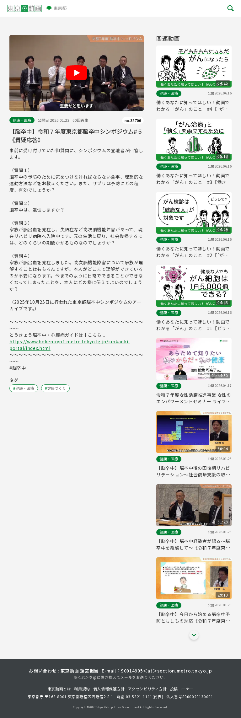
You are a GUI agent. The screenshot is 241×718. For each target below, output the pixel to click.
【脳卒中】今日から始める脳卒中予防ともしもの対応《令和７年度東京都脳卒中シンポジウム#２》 (193, 617)
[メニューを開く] (230, 8)
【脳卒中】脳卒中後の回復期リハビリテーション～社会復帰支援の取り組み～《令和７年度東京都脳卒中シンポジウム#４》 (193, 471)
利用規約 (82, 688)
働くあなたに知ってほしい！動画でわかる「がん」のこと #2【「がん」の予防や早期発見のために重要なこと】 (193, 252)
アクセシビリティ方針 (147, 688)
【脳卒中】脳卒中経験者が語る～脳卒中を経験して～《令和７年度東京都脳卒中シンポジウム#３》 (193, 544)
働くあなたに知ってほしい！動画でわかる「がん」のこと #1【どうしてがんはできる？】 (193, 325)
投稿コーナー (182, 688)
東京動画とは (59, 688)
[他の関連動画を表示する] (194, 635)
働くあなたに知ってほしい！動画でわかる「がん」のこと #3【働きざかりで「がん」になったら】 (193, 178)
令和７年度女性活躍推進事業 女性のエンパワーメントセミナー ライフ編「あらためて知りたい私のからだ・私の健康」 (193, 398)
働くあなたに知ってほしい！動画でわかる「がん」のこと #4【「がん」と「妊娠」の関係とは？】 (193, 105)
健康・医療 (22, 120)
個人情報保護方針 (109, 688)
